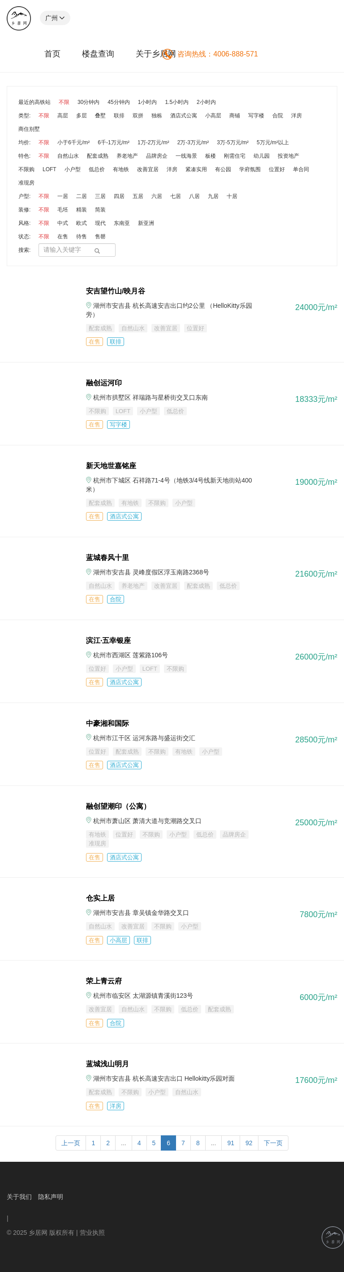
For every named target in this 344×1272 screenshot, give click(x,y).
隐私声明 (50, 1196)
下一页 (273, 1143)
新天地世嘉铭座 (111, 466)
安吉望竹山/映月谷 (115, 291)
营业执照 (92, 1232)
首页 (52, 53)
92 (249, 1143)
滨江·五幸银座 (108, 640)
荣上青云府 (104, 981)
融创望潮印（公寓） (118, 806)
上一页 (70, 1143)
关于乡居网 (156, 53)
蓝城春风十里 (107, 557)
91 (230, 1143)
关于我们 (19, 1196)
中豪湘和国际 (107, 723)
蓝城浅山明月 (107, 1064)
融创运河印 (104, 383)
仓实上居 (100, 898)
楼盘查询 (98, 53)
